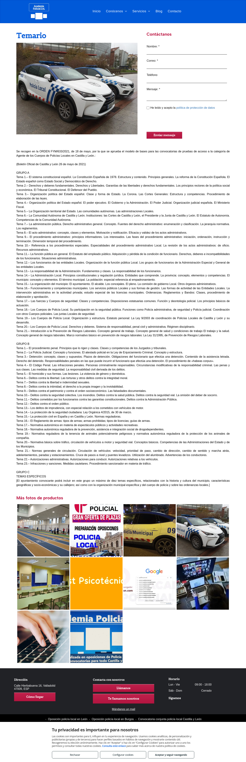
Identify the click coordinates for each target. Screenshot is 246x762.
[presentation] (174, 121)
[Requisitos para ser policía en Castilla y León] (149, 530)
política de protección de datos (195, 107)
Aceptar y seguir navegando (171, 754)
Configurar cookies (123, 754)
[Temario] (203, 530)
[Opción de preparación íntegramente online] (43, 637)
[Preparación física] (43, 530)
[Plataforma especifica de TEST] (96, 637)
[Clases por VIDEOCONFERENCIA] (203, 583)
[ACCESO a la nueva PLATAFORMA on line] (149, 583)
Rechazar (75, 754)
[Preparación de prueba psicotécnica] (96, 583)
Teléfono (152, 74)
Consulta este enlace (114, 746)
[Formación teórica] (43, 583)
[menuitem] (96, 11)
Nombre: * (153, 46)
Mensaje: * (153, 89)
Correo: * (152, 60)
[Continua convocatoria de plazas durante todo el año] (96, 530)
